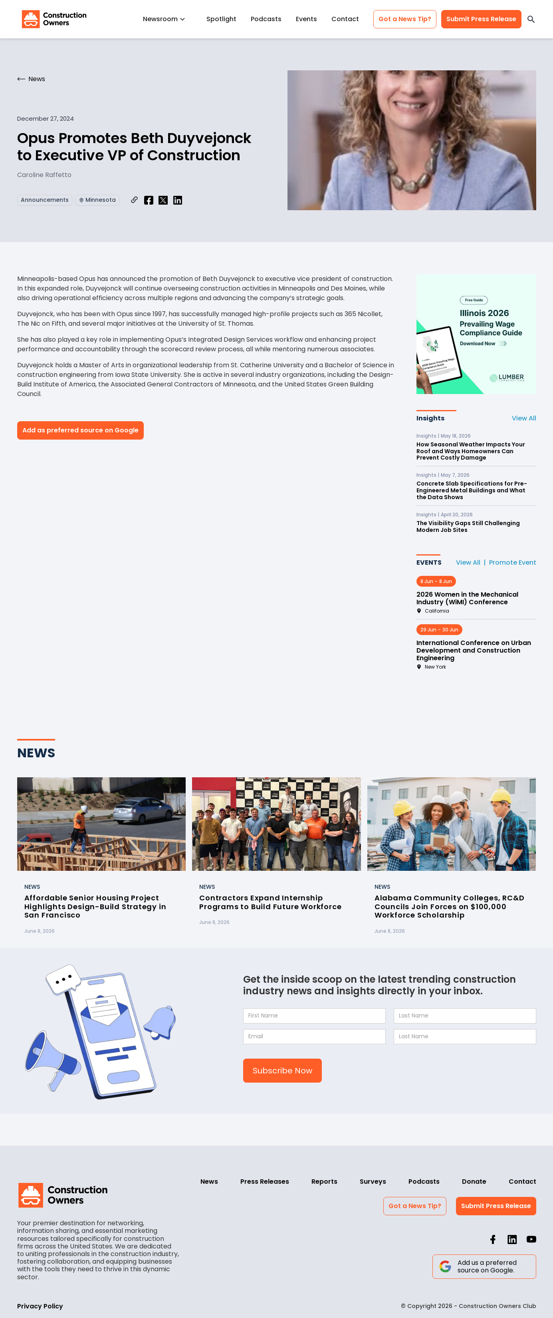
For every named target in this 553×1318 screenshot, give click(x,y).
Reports (324, 1181)
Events (306, 19)
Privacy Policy (40, 1306)
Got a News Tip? (405, 19)
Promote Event (512, 562)
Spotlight (221, 19)
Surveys (373, 1181)
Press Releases (264, 1181)
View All (524, 418)
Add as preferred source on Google (80, 430)
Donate (474, 1181)
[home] (54, 19)
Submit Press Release (481, 19)
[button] (167, 19)
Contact (345, 19)
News (209, 1181)
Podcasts (266, 19)
